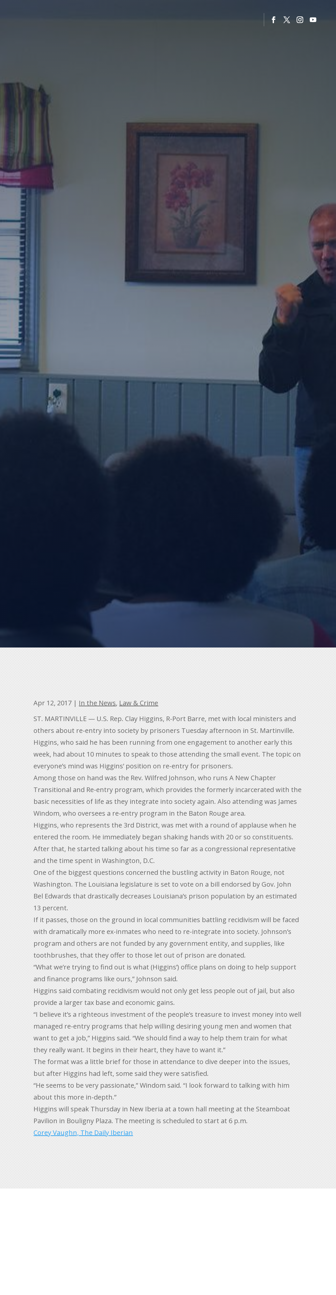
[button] (273, 19)
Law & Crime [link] (138, 702)
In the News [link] (97, 702)
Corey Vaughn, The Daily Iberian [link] (83, 1132)
